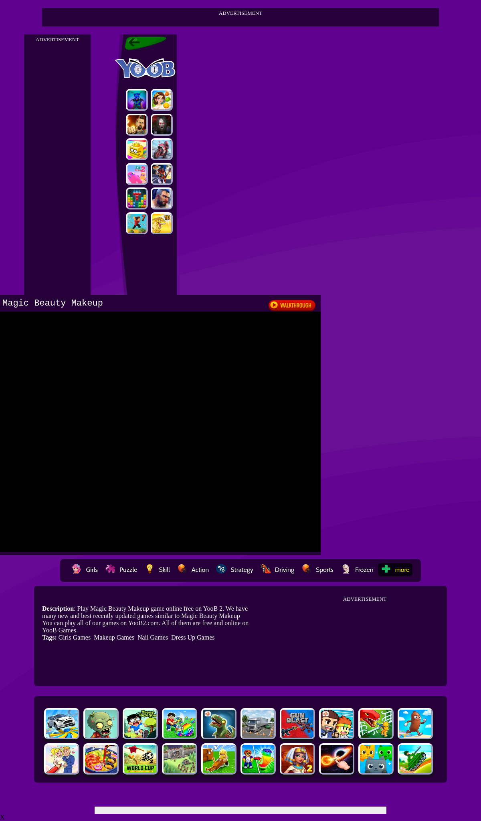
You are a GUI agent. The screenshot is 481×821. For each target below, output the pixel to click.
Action (193, 569)
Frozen (357, 569)
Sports (317, 569)
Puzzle (121, 569)
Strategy (234, 569)
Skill (157, 569)
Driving (277, 569)
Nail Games (152, 637)
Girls (84, 569)
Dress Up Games (192, 637)
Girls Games (75, 637)
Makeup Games (114, 637)
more (395, 569)
